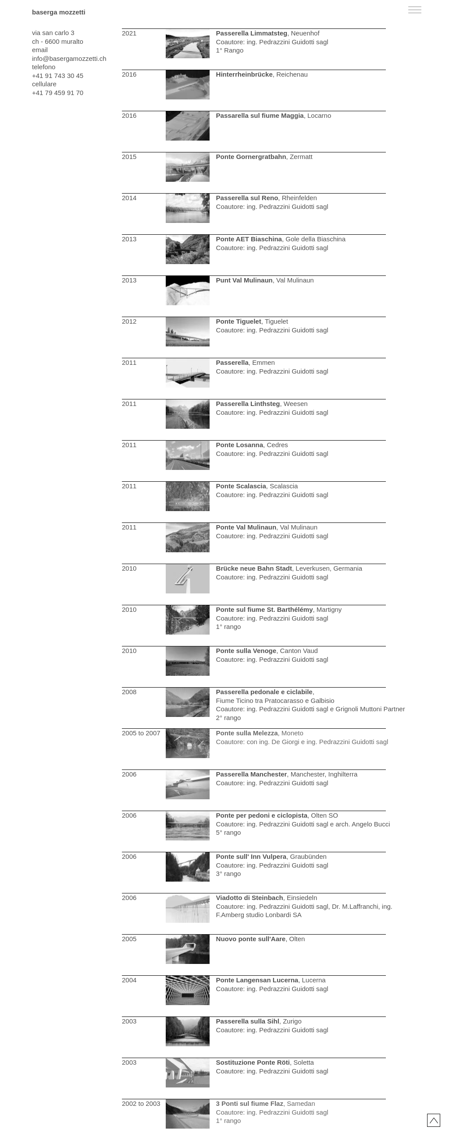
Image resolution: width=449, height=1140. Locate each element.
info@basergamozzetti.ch (69, 58)
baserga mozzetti (59, 12)
